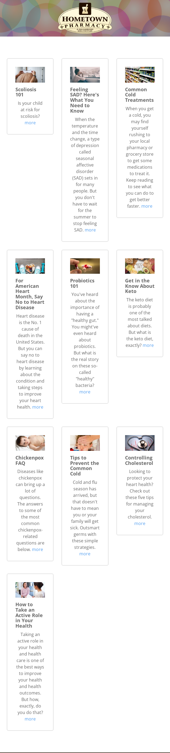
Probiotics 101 (82, 283)
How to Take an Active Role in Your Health (29, 615)
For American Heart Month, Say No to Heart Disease (29, 294)
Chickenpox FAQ (29, 460)
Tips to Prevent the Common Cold (84, 465)
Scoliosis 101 (25, 92)
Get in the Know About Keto (140, 286)
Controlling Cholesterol (139, 460)
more (30, 123)
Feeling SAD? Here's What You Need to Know (84, 100)
